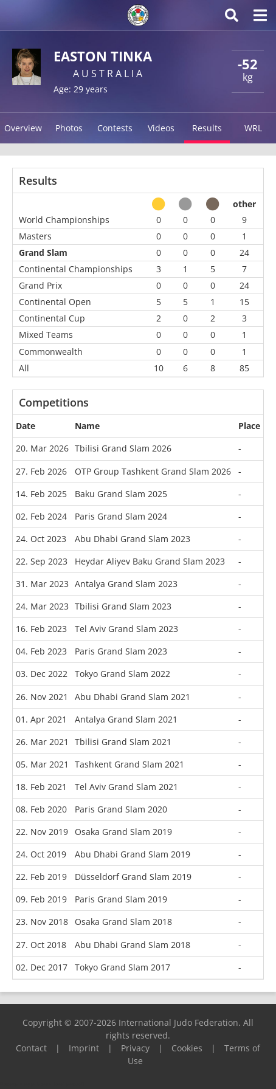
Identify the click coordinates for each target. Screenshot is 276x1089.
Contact (31, 1048)
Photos (69, 128)
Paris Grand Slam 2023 (121, 651)
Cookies (186, 1048)
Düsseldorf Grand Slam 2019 (133, 876)
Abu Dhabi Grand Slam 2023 (132, 538)
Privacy (135, 1048)
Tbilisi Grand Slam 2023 (123, 606)
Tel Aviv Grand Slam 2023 (126, 628)
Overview (23, 128)
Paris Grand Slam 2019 (121, 899)
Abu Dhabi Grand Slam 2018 (132, 944)
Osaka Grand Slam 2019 (123, 831)
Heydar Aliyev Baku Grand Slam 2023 (150, 561)
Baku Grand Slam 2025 (121, 494)
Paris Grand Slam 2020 (121, 809)
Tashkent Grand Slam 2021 (129, 764)
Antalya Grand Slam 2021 (126, 719)
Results (207, 128)
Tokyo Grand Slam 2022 (122, 673)
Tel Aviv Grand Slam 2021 (126, 786)
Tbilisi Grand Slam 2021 (123, 741)
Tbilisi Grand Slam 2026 (123, 448)
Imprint (84, 1048)
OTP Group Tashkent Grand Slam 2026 (153, 471)
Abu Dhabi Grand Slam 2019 (132, 854)
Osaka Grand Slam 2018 (123, 921)
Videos (161, 128)
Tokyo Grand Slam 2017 (122, 967)
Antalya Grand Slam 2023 (126, 583)
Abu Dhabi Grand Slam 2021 (132, 697)
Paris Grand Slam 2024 (121, 516)
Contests (115, 128)
